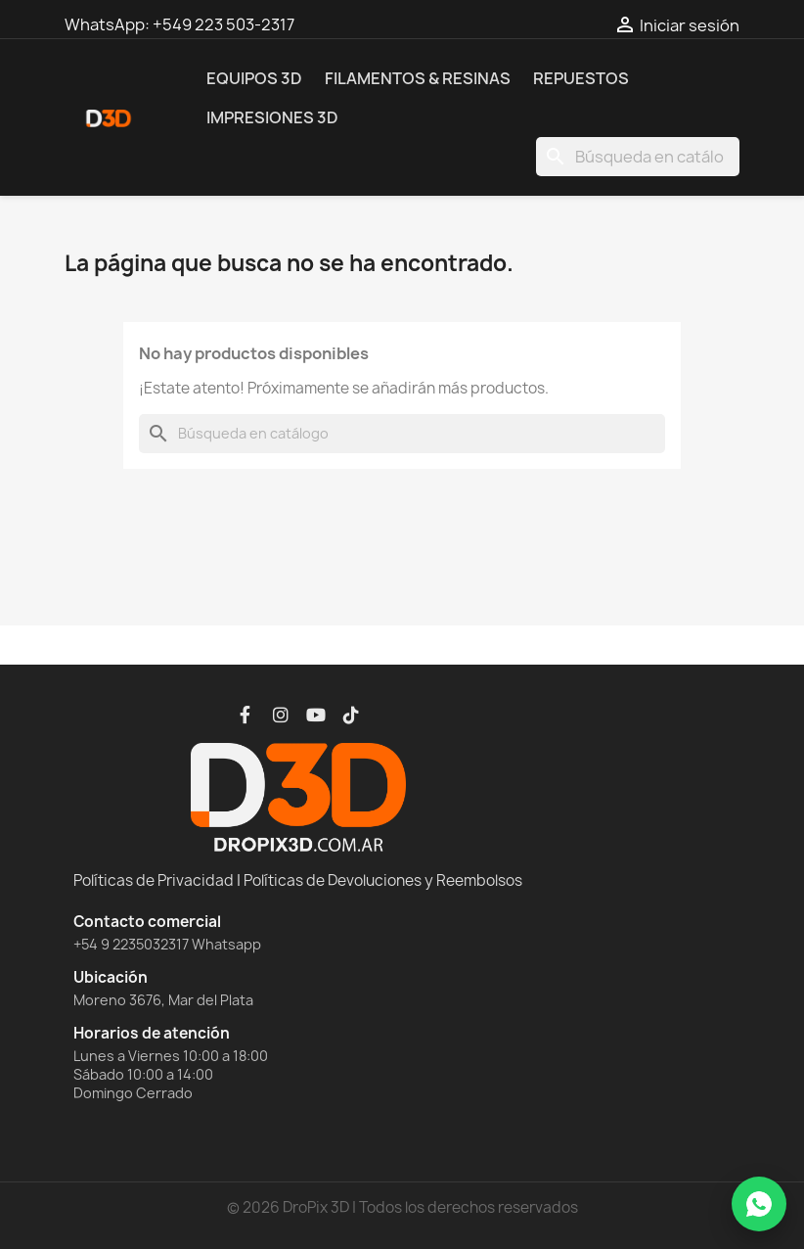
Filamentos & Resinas (418, 78)
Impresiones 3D (272, 117)
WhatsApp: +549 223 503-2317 (179, 24)
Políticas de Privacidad (153, 880)
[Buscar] (637, 156)
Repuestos (581, 78)
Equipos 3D (254, 78)
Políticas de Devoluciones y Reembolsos (383, 880)
